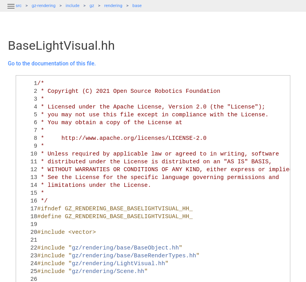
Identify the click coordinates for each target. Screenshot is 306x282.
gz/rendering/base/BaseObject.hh (125, 248)
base (137, 5)
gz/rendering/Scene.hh (108, 271)
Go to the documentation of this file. (52, 63)
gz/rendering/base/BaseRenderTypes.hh (134, 256)
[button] (11, 11)
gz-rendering (44, 5)
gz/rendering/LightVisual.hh (118, 264)
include (73, 5)
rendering (113, 5)
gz (92, 5)
